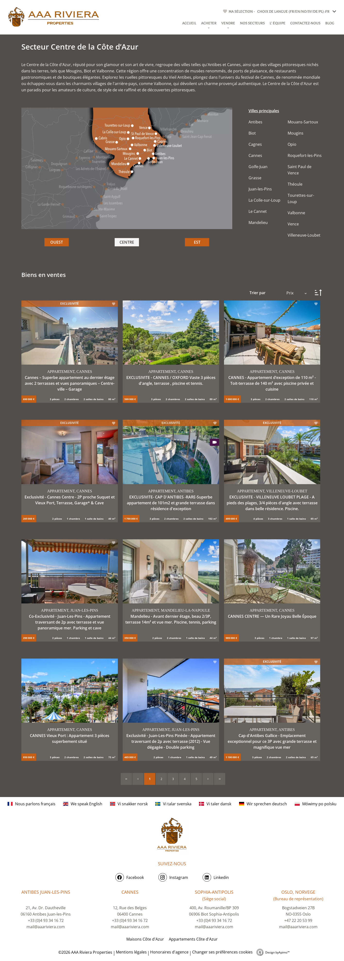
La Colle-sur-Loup (264, 200)
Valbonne (296, 212)
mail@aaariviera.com (45, 926)
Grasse (255, 177)
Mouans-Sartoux (303, 122)
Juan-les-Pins (260, 189)
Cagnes (255, 144)
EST (197, 242)
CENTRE (127, 242)
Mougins (295, 133)
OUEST (56, 242)
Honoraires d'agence (169, 952)
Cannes (255, 155)
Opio (292, 144)
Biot (252, 133)
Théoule (295, 184)
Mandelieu (258, 222)
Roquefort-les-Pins (305, 155)
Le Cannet (258, 211)
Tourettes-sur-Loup (301, 198)
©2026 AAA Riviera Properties (84, 952)
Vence (293, 224)
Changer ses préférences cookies (222, 952)
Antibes (255, 122)
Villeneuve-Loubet (304, 235)
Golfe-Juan (258, 166)
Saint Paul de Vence (299, 170)
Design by (277, 952)
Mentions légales (131, 952)
